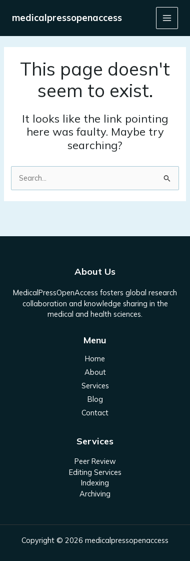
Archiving (95, 493)
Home (95, 358)
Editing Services (95, 472)
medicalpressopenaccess (67, 18)
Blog (95, 399)
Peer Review (95, 461)
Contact (95, 412)
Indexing (95, 482)
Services (95, 385)
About (95, 372)
